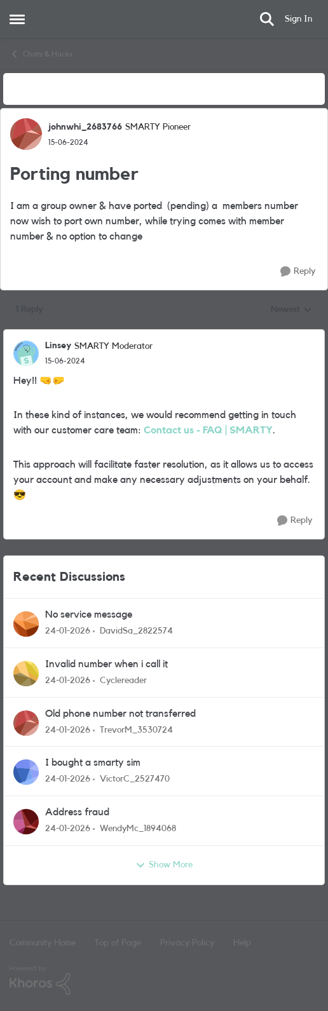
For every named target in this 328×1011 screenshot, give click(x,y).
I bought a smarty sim (92, 762)
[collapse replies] (164, 335)
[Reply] (298, 271)
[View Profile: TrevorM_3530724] (26, 723)
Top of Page (118, 943)
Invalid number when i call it (106, 664)
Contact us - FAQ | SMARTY (208, 430)
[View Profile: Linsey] (26, 353)
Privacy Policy (187, 943)
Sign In (298, 19)
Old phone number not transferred (120, 714)
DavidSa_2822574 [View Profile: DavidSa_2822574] (136, 631)
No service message (88, 614)
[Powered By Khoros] (164, 980)
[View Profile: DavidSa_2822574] (26, 624)
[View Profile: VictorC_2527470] (26, 772)
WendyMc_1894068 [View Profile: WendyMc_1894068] (138, 828)
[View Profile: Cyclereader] (26, 673)
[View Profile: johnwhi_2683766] (26, 134)
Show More (164, 865)
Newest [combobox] (291, 310)
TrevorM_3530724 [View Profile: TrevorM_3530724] (136, 729)
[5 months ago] (67, 631)
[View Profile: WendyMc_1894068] (26, 821)
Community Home (43, 943)
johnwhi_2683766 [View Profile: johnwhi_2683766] (85, 127)
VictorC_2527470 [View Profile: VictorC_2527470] (135, 779)
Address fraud (77, 812)
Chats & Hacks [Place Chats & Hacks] (41, 54)
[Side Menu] (17, 19)
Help (242, 943)
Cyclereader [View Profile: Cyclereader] (123, 680)
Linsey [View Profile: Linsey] (58, 345)
